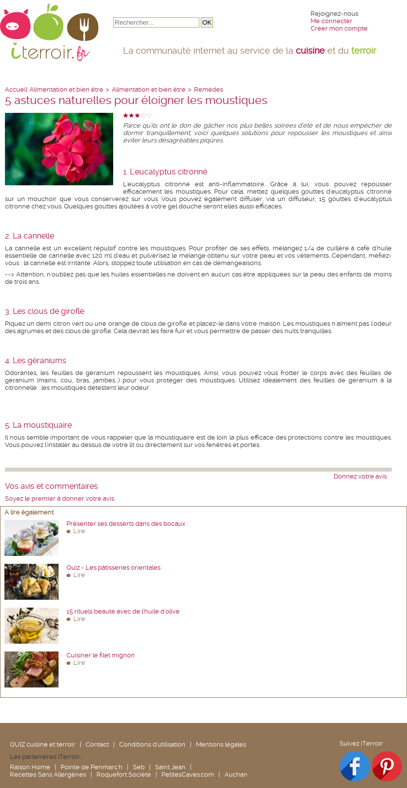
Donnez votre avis (360, 476)
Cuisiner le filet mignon (100, 655)
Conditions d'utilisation (152, 744)
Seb (139, 767)
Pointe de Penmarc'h (92, 767)
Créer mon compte (339, 28)
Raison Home (30, 767)
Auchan (236, 774)
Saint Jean (170, 767)
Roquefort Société (123, 774)
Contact (97, 744)
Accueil (16, 89)
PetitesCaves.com (187, 774)
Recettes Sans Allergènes (48, 774)
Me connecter (331, 21)
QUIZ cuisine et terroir (42, 744)
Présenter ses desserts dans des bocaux (126, 523)
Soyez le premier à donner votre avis (59, 498)
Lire (79, 531)
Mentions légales (221, 744)
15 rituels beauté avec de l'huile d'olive (123, 611)
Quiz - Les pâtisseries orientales (113, 567)
